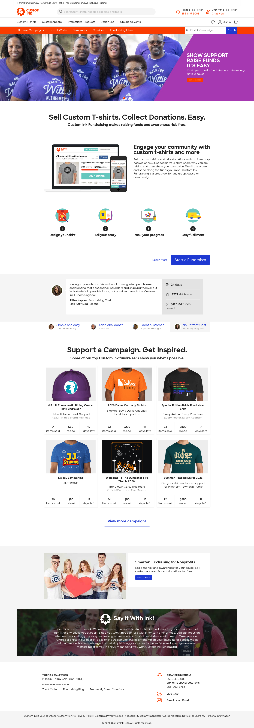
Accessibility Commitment (140, 715)
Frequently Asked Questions (107, 689)
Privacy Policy (85, 715)
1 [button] (124, 98)
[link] (28, 12)
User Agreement (167, 715)
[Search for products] (103, 12)
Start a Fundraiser (206, 80)
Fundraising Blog (73, 689)
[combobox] (106, 11)
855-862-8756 (176, 687)
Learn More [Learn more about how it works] (160, 260)
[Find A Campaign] (208, 30)
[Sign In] (224, 22)
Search (232, 30)
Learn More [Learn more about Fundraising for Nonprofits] (143, 577)
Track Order (49, 689)
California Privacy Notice (109, 715)
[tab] (65, 327)
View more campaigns (127, 521)
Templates (80, 30)
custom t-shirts (67, 715)
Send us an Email (178, 700)
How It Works (58, 30)
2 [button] (130, 98)
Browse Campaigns (31, 30)
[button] (224, 14)
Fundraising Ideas (121, 30)
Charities (98, 30)
